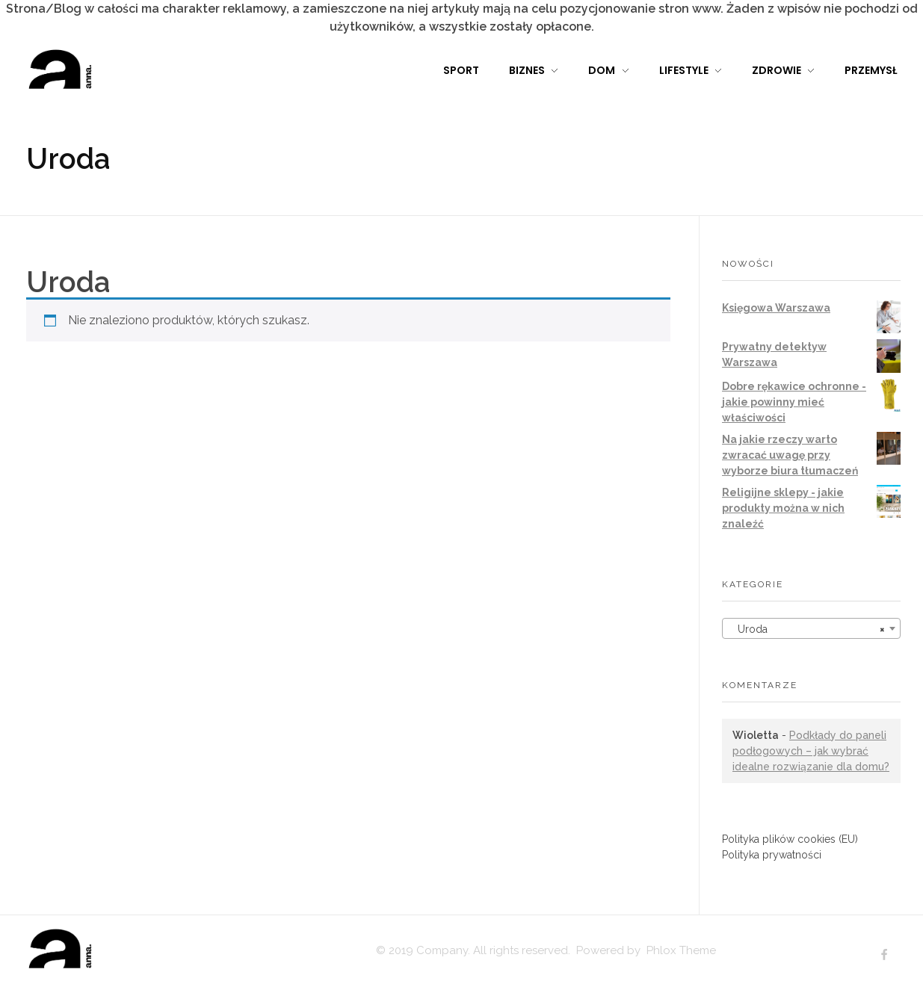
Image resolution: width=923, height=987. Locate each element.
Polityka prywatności (771, 855)
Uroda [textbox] (807, 629)
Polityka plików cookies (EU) (790, 839)
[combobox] (811, 628)
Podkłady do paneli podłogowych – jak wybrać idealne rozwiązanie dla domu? (810, 751)
